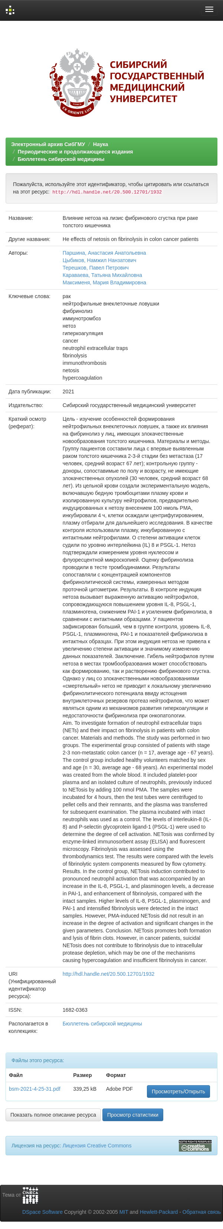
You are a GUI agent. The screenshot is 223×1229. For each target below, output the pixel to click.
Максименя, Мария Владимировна (104, 282)
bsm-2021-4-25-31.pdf (34, 1089)
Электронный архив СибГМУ (48, 144)
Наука (100, 144)
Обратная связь (202, 1212)
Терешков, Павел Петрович (96, 268)
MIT (123, 1212)
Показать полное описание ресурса (53, 1115)
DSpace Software (42, 1212)
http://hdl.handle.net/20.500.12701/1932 (109, 974)
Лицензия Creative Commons (96, 1146)
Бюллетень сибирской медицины (61, 159)
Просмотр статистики (132, 1115)
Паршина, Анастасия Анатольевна (104, 253)
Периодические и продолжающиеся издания (75, 152)
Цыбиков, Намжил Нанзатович (99, 260)
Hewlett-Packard (159, 1212)
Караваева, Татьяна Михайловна (102, 275)
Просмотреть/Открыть (178, 1091)
